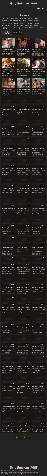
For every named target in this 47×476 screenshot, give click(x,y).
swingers (22, 23)
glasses (40, 330)
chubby (8, 152)
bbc (9, 25)
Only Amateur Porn (23, 3)
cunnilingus (39, 93)
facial (38, 233)
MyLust (43, 51)
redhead (34, 134)
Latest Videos (17, 32)
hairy (18, 28)
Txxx (44, 150)
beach (33, 93)
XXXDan (13, 150)
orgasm (4, 23)
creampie (15, 25)
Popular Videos (6, 32)
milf (20, 20)
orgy (24, 53)
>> (29, 438)
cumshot (34, 233)
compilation (20, 93)
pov (5, 350)
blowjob (10, 23)
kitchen (40, 412)
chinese (7, 172)
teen (21, 18)
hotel (42, 352)
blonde (3, 73)
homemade (14, 18)
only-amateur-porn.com (23, 467)
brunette (23, 113)
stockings (34, 192)
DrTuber (28, 111)
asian (36, 25)
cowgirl (4, 273)
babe (33, 410)
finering (19, 73)
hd (14, 28)
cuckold (36, 18)
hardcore (19, 115)
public (12, 134)
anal (24, 20)
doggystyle (5, 28)
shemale (23, 172)
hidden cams (14, 20)
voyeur (21, 25)
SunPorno (12, 289)
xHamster (12, 51)
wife (25, 18)
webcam (29, 23)
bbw (11, 28)
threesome (5, 20)
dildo (41, 390)
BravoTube (12, 190)
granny (19, 311)
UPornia (13, 229)
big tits (16, 23)
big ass (34, 251)
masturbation (29, 25)
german (10, 113)
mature (30, 18)
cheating (36, 23)
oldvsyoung (32, 28)
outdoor (8, 134)
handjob (40, 28)
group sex (24, 73)
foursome (4, 93)
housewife (25, 28)
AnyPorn (28, 348)
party (9, 231)
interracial (37, 20)
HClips (43, 170)
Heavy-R (28, 408)
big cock (4, 25)
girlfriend (29, 20)
